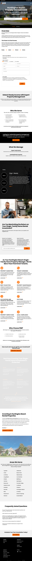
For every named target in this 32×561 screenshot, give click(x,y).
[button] (16, 490)
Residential (5, 520)
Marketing (17, 26)
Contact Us (16, 140)
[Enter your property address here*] (13, 19)
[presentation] (8, 83)
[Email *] (9, 66)
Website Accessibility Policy (19, 551)
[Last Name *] (22, 64)
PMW (26, 546)
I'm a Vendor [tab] (17, 61)
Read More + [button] (16, 428)
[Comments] (16, 72)
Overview (13, 26)
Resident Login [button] (19, 521)
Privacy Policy (3, 547)
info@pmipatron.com (6, 534)
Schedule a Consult (7, 430)
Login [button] (4, 521)
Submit (25, 18)
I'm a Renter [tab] (11, 61)
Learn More (2, 278)
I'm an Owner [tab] (6, 61)
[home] (3, 3)
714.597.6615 (29, 0)
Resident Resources (20, 520)
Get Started (16, 514)
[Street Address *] (16, 69)
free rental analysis (16, 350)
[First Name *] (9, 64)
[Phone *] (22, 66)
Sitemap (29, 546)
